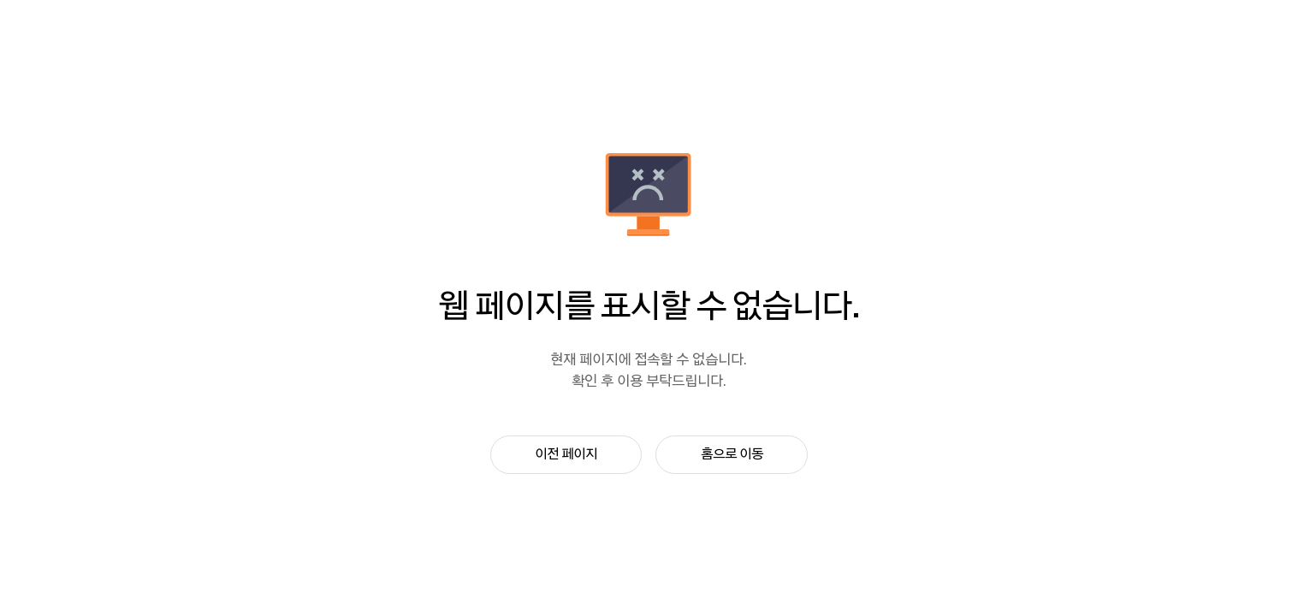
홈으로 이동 (732, 454)
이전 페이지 (566, 454)
